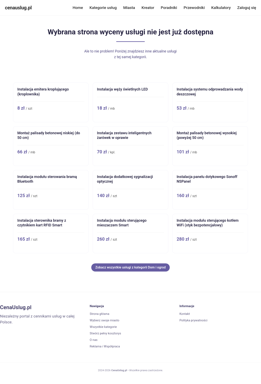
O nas (93, 340)
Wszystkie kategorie (103, 327)
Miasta (129, 7)
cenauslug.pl (18, 8)
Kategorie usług (103, 7)
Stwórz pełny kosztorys (105, 333)
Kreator (147, 7)
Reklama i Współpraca (105, 346)
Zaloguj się (246, 7)
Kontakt (184, 314)
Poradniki (169, 7)
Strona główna (99, 314)
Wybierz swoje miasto (104, 320)
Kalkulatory (221, 7)
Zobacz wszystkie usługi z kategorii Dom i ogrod (130, 267)
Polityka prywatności (193, 320)
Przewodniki (194, 7)
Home (78, 7)
